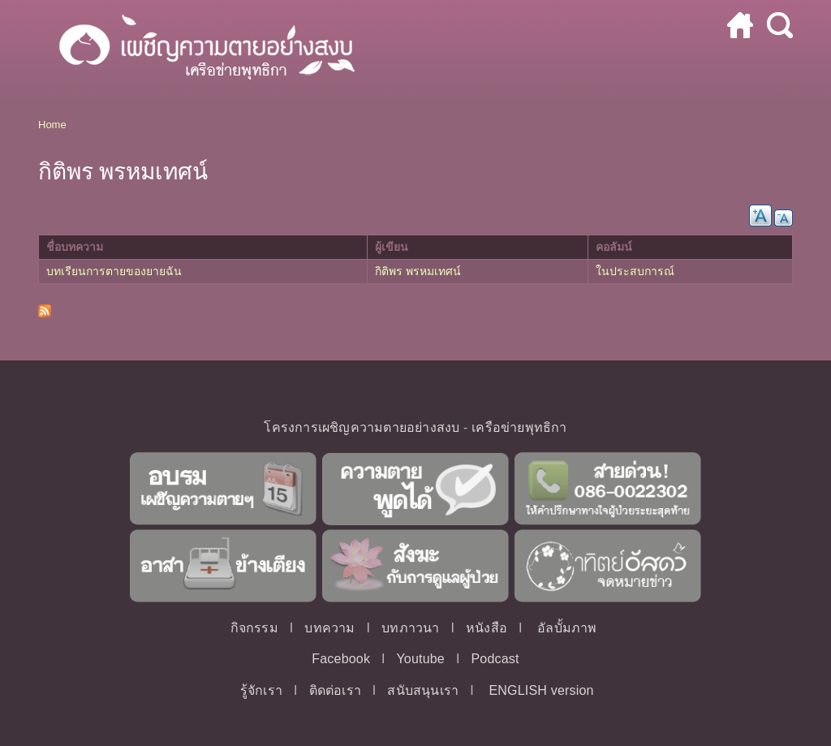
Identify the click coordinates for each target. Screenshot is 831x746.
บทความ (329, 628)
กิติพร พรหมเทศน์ (418, 271)
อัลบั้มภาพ (566, 628)
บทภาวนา (410, 628)
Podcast (495, 659)
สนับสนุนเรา (423, 690)
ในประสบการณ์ (635, 271)
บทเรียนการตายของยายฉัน (114, 271)
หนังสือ (486, 628)
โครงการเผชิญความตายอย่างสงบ (361, 427)
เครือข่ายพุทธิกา (518, 427)
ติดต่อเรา (335, 690)
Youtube (420, 659)
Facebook (341, 659)
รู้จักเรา (261, 690)
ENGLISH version (541, 690)
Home (52, 125)
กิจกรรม (254, 628)
